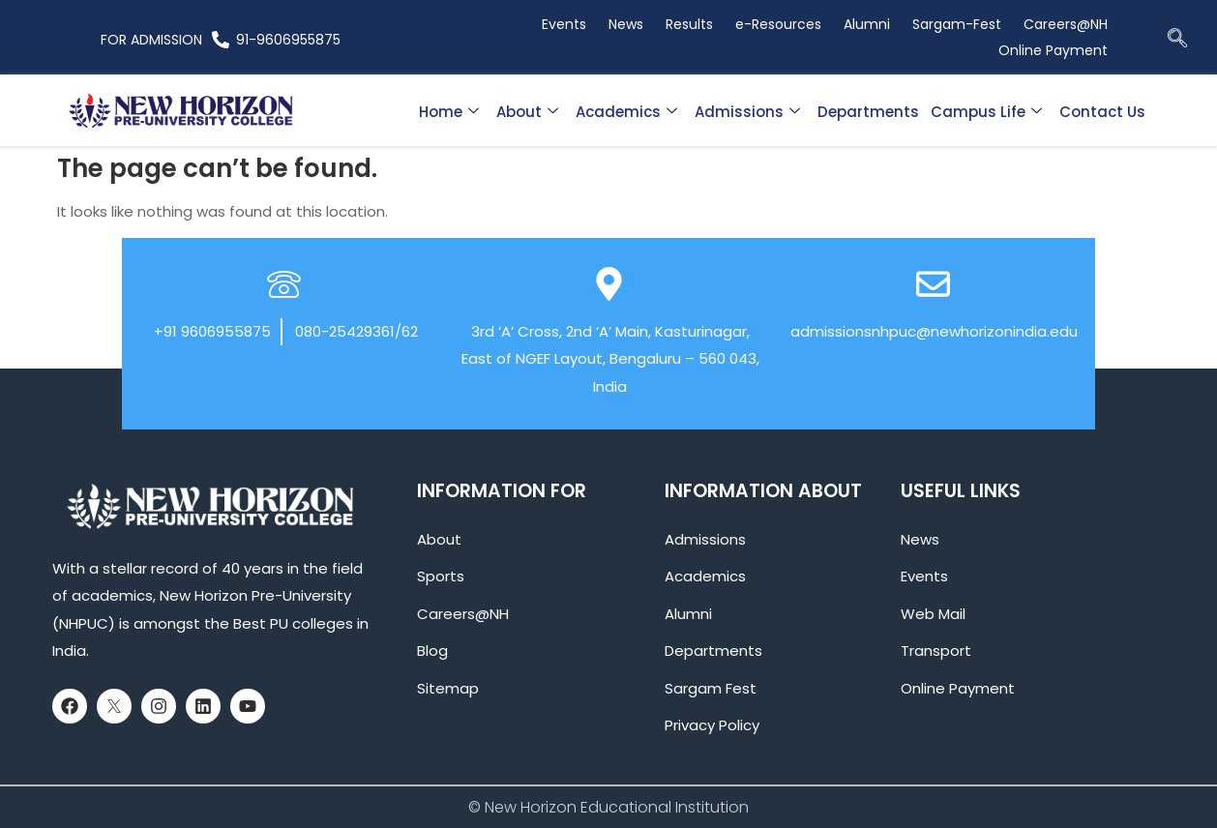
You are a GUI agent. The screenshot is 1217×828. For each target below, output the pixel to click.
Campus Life (986, 112)
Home (449, 112)
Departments (868, 112)
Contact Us (1102, 112)
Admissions (747, 112)
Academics (626, 112)
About (527, 112)
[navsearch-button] (1177, 39)
